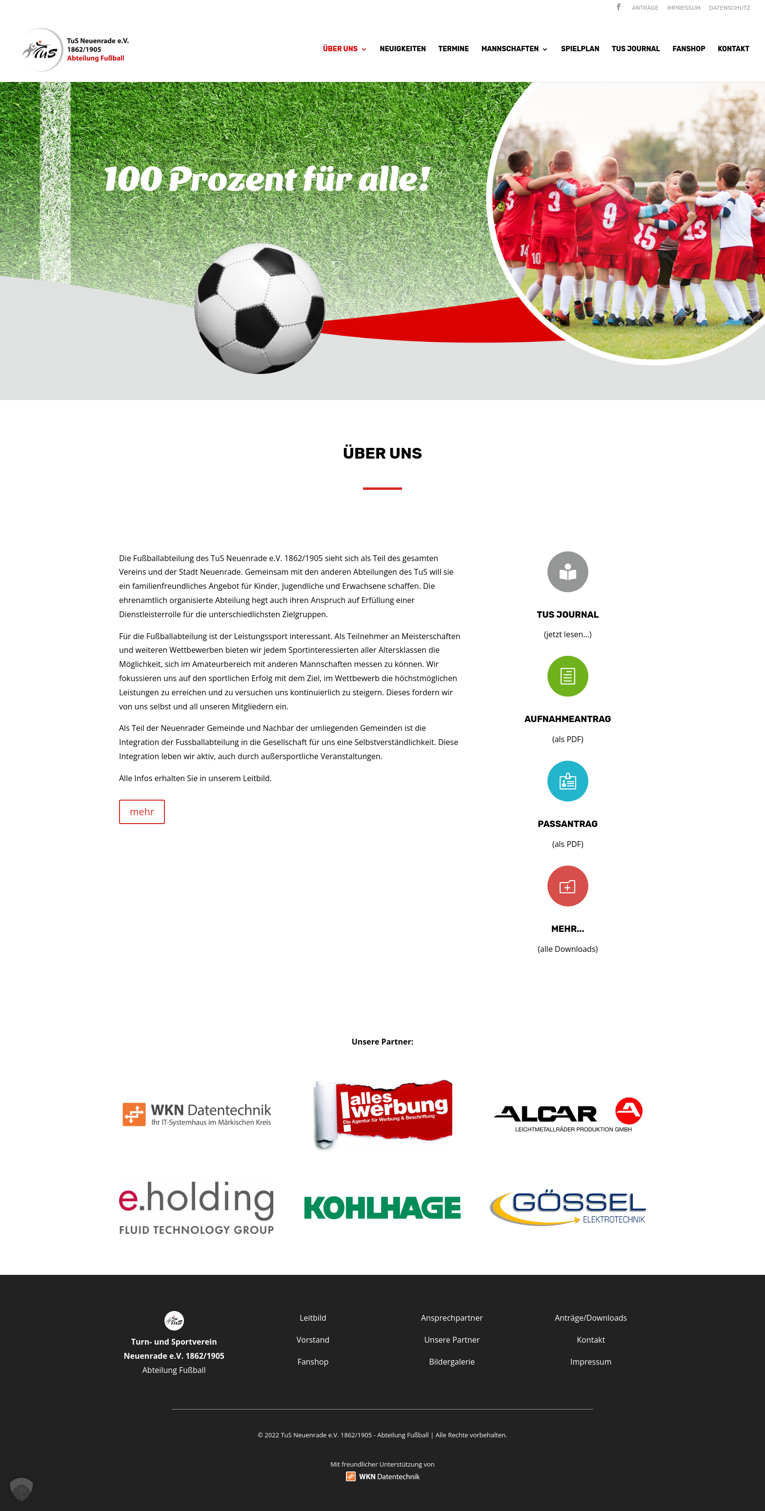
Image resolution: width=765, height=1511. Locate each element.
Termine (454, 49)
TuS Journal (568, 614)
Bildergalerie (452, 1361)
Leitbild (313, 1317)
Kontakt (733, 49)
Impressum (684, 8)
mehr (142, 811)
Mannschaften (510, 49)
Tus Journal (636, 49)
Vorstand (313, 1339)
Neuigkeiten (403, 49)
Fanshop (688, 49)
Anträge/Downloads (591, 1317)
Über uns (340, 49)
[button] (21, 1489)
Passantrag (568, 824)
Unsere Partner (452, 1339)
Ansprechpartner (452, 1317)
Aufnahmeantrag (567, 719)
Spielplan (580, 49)
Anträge (645, 8)
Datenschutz (729, 8)
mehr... (567, 929)
